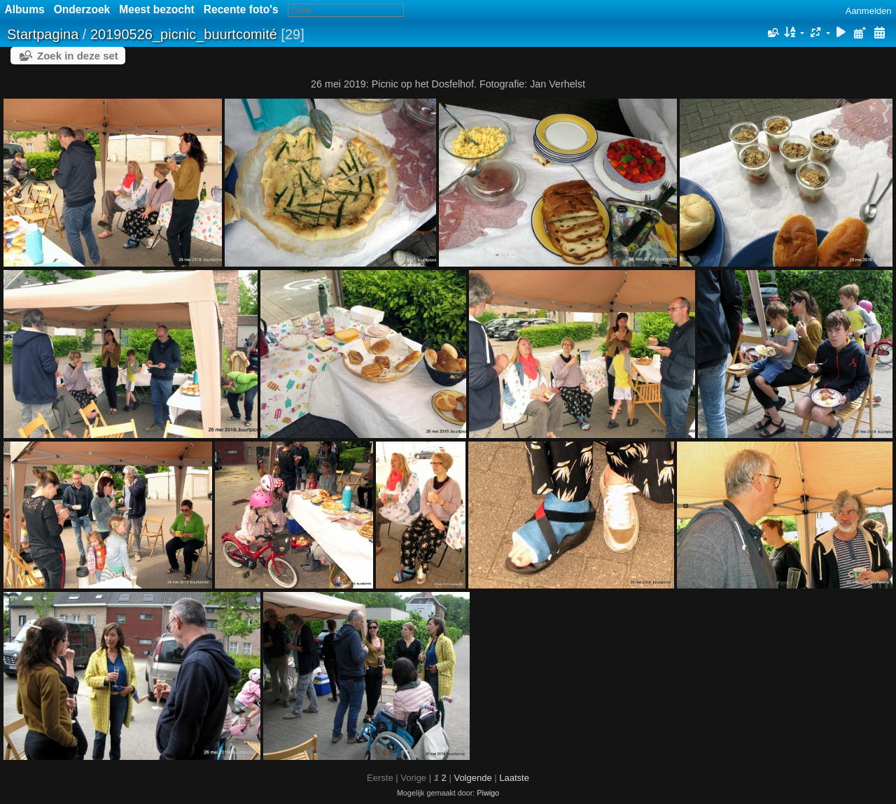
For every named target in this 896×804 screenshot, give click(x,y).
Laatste (514, 778)
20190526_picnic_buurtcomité (183, 34)
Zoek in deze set (77, 56)
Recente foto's (241, 9)
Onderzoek (82, 9)
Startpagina (42, 34)
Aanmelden (869, 11)
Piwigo (488, 793)
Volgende (472, 778)
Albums (25, 9)
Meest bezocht (156, 9)
